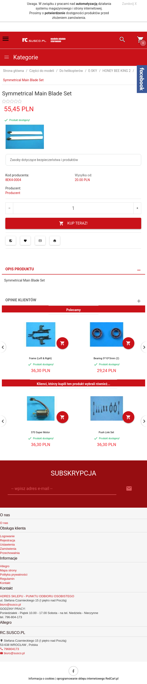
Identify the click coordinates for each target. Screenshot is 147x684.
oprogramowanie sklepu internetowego (81, 678)
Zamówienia (8, 548)
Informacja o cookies (42, 678)
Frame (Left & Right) (40, 358)
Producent (12, 193)
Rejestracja (7, 540)
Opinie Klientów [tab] (20, 300)
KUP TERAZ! (73, 223)
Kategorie (21, 57)
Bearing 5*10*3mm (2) (106, 358)
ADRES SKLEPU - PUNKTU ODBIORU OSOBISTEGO (37, 596)
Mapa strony (8, 570)
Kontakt (5, 583)
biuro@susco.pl (10, 604)
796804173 (9, 649)
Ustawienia (7, 544)
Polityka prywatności (13, 574)
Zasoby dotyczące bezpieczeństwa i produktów (44, 160)
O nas (4, 523)
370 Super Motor (40, 432)
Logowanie (7, 536)
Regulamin (7, 578)
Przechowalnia (10, 553)
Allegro (4, 566)
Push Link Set (106, 432)
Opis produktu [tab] (19, 269)
